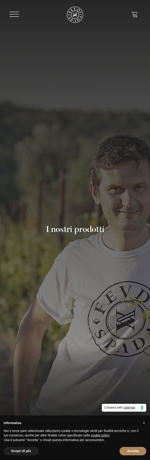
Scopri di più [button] (21, 451)
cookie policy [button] (100, 435)
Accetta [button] (133, 451)
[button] (144, 423)
